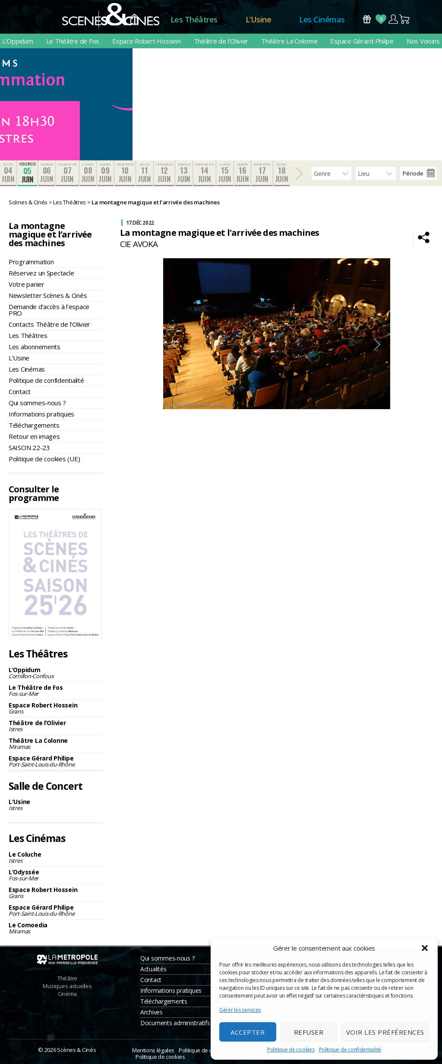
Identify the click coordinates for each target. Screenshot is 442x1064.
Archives (151, 1012)
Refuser (309, 1032)
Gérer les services (240, 1010)
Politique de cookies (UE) (44, 458)
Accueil (134, 20)
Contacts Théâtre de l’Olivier (49, 324)
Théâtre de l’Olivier (221, 41)
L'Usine (56, 805)
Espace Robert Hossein (146, 41)
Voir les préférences (385, 1032)
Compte (393, 19)
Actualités (153, 969)
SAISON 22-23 (29, 447)
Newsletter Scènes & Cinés (48, 295)
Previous (175, 344)
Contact (20, 391)
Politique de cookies (291, 1049)
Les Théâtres (194, 19)
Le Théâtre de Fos (72, 41)
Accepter (247, 1032)
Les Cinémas (322, 19)
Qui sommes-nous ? (37, 402)
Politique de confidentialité (350, 1049)
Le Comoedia (56, 928)
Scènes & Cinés (76, 1050)
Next (377, 344)
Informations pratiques (41, 414)
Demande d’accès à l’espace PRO (49, 309)
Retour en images (34, 436)
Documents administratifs (175, 1023)
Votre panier (26, 284)
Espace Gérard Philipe (361, 41)
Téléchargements (34, 425)
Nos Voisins (423, 41)
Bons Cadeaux (367, 19)
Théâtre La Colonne (289, 41)
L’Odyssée (56, 875)
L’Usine (259, 19)
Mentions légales (153, 1050)
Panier (405, 19)
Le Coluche (56, 857)
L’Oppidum (17, 41)
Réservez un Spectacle (41, 273)
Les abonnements (34, 346)
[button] (424, 948)
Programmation (31, 261)
